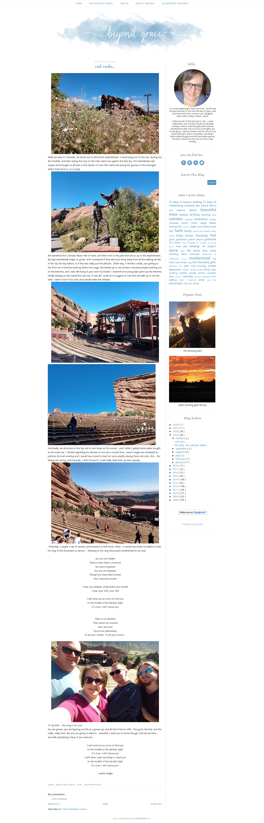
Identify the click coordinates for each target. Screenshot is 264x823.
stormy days (209, 269)
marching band (178, 254)
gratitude (210, 239)
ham (171, 242)
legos (182, 251)
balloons (181, 210)
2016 (176, 472)
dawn (212, 223)
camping (188, 219)
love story (209, 250)
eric (171, 231)
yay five (211, 280)
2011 (176, 489)
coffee (194, 223)
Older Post (156, 804)
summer (183, 273)
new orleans (181, 262)
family (188, 231)
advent (204, 205)
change (212, 219)
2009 (176, 496)
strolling (173, 273)
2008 (176, 500)
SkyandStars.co (142, 819)
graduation (181, 239)
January (179, 462)
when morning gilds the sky (192, 405)
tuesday (188, 276)
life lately (193, 250)
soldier (185, 269)
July (177, 455)
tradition (178, 277)
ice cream (201, 242)
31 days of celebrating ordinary (192, 203)
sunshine (211, 273)
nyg (189, 262)
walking (173, 280)
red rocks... (180, 441)
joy (185, 246)
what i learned (187, 280)
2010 (176, 493)
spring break (196, 269)
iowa (178, 246)
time (171, 276)
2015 (176, 476)
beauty (184, 214)
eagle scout (196, 226)
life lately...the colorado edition (191, 445)
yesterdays (176, 283)
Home (79, 3)
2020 (176, 431)
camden (176, 219)
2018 (176, 465)
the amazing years (192, 350)
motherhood (93, 785)
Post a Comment (59, 799)
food (171, 236)
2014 (176, 479)
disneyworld (175, 226)
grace (172, 239)
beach (193, 210)
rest (180, 266)
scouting (201, 266)
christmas (174, 223)
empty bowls (209, 226)
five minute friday (207, 231)
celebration (201, 219)
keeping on (197, 246)
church (184, 223)
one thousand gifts (204, 262)
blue (214, 215)
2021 (176, 428)
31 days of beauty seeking (185, 202)
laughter (212, 246)
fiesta (195, 231)
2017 (176, 469)
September (181, 448)
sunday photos (197, 273)
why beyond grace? (101, 3)
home (177, 242)
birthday (195, 214)
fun (80, 785)
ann (171, 210)
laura (173, 250)
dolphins (186, 227)
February (180, 459)
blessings (206, 214)
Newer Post (54, 804)
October (180, 438)
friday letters (185, 235)
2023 (176, 424)
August (179, 452)
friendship (202, 235)
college (203, 223)
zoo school (193, 283)
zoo (185, 283)
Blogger (198, 524)
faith (179, 230)
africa (124, 3)
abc (198, 205)
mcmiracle (194, 254)
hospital (191, 242)
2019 (176, 435)
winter (201, 280)
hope (184, 243)
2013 (176, 483)
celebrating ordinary (175, 3)
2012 (176, 486)
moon (184, 259)
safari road (190, 266)
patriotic (173, 266)
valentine (198, 277)
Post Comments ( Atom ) (74, 809)
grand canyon (195, 239)
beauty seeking (145, 3)
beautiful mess (66, 785)
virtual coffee (209, 276)
